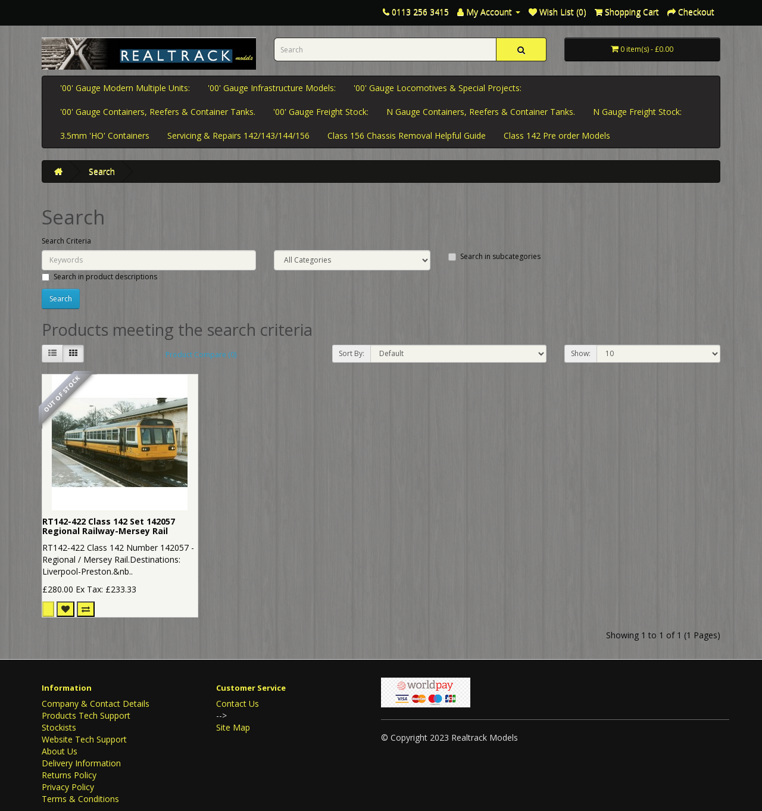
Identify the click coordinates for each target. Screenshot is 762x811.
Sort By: (351, 353)
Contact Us (237, 703)
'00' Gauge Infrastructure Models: (272, 87)
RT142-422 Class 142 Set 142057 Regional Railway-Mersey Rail (108, 526)
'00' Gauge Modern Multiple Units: (125, 87)
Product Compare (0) (200, 355)
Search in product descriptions (99, 277)
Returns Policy (69, 775)
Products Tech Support (86, 715)
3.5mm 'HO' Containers (104, 135)
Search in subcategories (494, 256)
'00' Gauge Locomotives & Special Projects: (437, 87)
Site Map (233, 727)
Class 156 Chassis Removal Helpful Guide (406, 135)
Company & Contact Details (95, 703)
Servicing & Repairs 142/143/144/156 (238, 135)
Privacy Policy (68, 787)
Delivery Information (81, 763)
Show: (581, 353)
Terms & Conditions (80, 798)
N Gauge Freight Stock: (637, 111)
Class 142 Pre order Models (557, 135)
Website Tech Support (84, 739)
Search (102, 171)
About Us (59, 751)
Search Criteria (66, 241)
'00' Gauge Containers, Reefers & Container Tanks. (157, 111)
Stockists (59, 727)
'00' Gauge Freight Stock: (320, 111)
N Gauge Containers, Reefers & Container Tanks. (480, 111)
